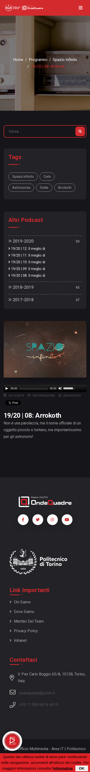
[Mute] (60, 388)
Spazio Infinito (65, 59)
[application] (45, 388)
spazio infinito (23, 176)
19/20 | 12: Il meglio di (26, 249)
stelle (44, 188)
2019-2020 (21, 241)
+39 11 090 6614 (33, 704)
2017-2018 (21, 299)
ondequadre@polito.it (32, 692)
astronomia (21, 188)
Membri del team (27, 621)
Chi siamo (20, 602)
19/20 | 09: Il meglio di (26, 269)
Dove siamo (22, 611)
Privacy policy (24, 631)
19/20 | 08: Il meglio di (26, 276)
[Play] (7, 388)
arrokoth (65, 188)
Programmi (38, 59)
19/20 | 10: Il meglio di (26, 262)
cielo (47, 176)
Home (18, 59)
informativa (62, 768)
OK (81, 768)
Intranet (18, 640)
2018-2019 (21, 287)
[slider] (33, 388)
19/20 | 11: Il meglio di (26, 255)
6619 (53, 704)
